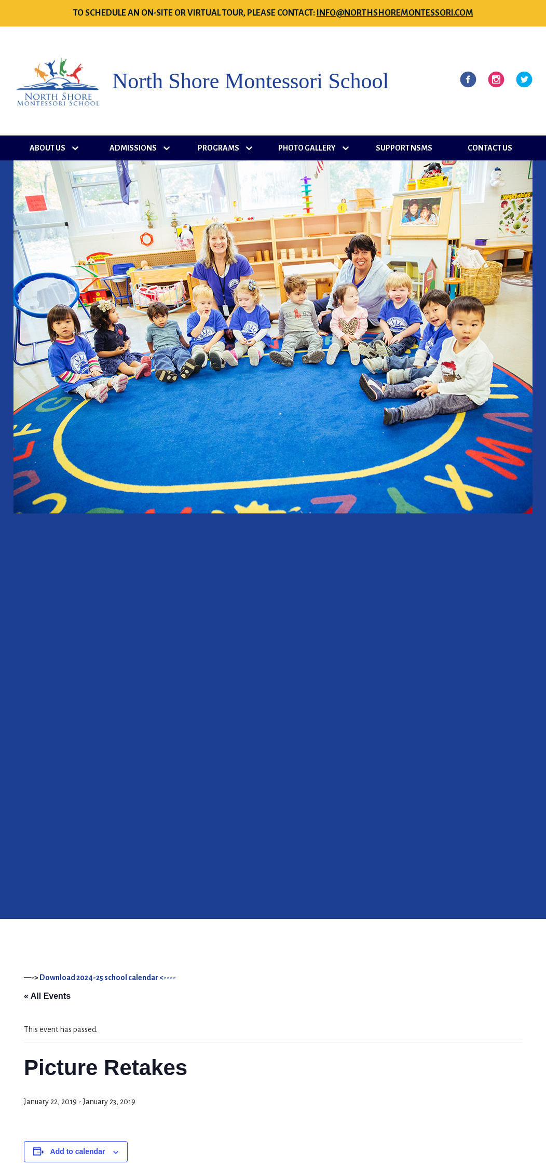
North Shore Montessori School (250, 81)
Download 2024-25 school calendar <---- (107, 977)
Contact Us (490, 148)
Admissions (133, 148)
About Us (47, 148)
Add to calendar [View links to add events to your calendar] (77, 1151)
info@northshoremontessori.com (395, 13)
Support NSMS (404, 148)
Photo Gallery (307, 148)
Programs (218, 148)
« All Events (47, 996)
